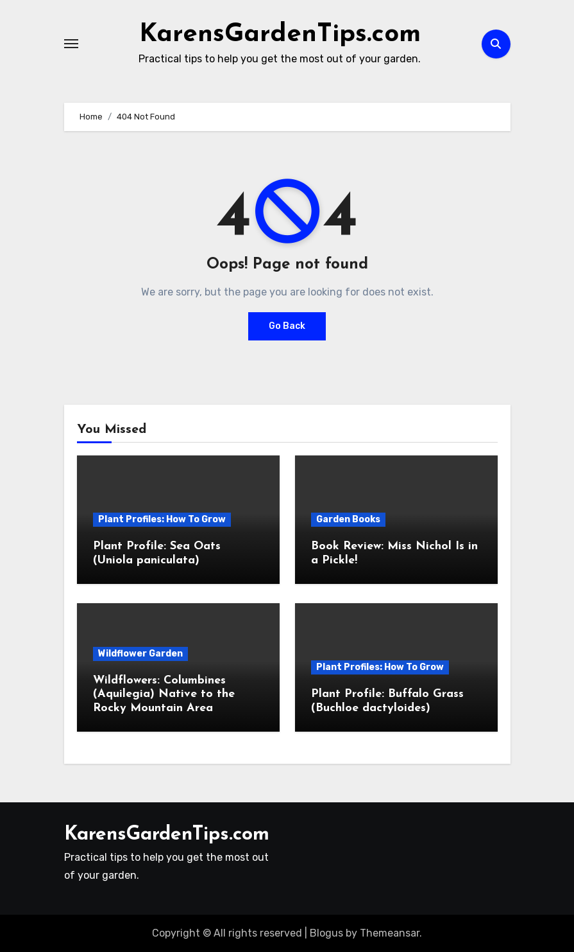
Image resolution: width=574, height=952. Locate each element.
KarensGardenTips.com (280, 35)
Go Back (287, 326)
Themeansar (389, 933)
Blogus (326, 933)
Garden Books (348, 519)
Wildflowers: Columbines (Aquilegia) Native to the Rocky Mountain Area (164, 694)
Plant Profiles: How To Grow (162, 519)
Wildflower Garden (140, 653)
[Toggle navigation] (71, 43)
